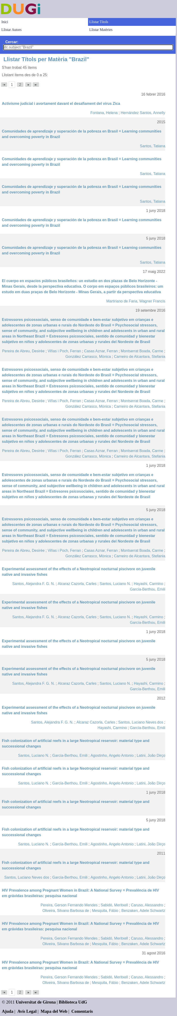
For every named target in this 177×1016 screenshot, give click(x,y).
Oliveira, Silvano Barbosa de (65, 911)
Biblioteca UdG (73, 1002)
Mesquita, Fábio (105, 911)
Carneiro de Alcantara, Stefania (139, 357)
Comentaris (82, 1011)
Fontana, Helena (104, 113)
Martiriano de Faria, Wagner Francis (135, 301)
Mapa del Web (54, 1011)
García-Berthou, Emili (147, 589)
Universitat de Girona (36, 1002)
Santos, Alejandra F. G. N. (33, 584)
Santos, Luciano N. (115, 584)
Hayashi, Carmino (148, 584)
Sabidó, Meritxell (114, 905)
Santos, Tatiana (152, 146)
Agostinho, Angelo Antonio (112, 755)
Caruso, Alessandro (147, 905)
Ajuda (7, 1011)
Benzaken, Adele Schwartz (143, 911)
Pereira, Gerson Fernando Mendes (69, 905)
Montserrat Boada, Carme (142, 351)
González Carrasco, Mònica (88, 357)
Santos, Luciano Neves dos (140, 722)
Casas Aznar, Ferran (101, 351)
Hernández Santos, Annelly (143, 113)
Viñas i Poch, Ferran (64, 351)
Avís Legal (27, 1011)
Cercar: (11, 42)
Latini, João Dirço (151, 755)
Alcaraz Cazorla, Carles (77, 584)
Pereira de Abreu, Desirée (23, 351)
